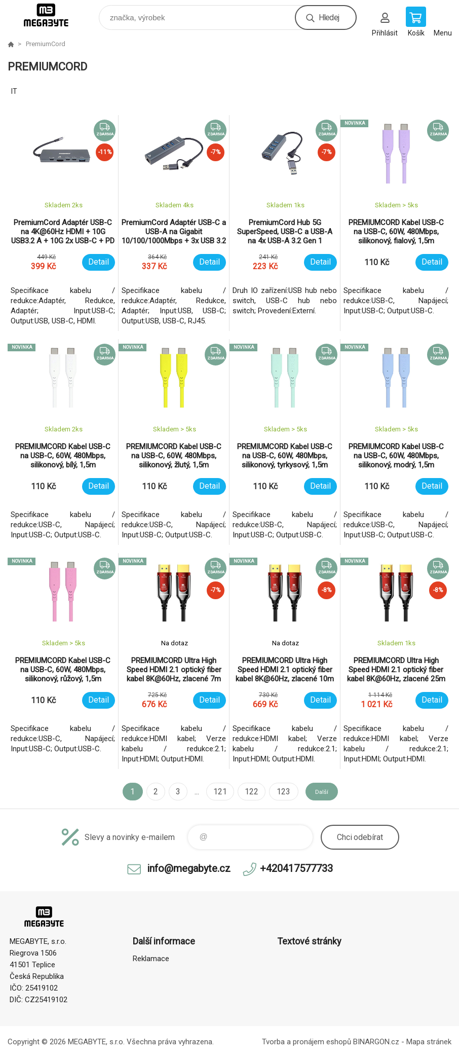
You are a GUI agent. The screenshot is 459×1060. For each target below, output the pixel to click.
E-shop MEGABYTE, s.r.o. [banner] (52, 15)
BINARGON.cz (376, 1041)
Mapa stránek (428, 1041)
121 (213, 791)
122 (244, 791)
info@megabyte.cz (189, 868)
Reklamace (151, 958)
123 (276, 791)
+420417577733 (296, 868)
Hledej (329, 17)
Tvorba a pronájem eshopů (306, 1041)
